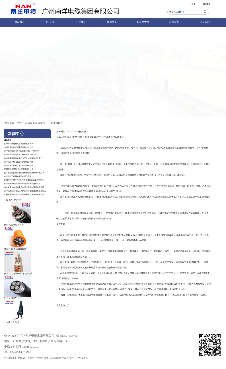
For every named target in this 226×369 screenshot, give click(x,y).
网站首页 (20, 22)
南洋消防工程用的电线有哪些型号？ (18, 176)
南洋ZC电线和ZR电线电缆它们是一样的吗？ (22, 151)
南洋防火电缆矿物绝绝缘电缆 (18, 273)
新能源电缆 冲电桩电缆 (15, 249)
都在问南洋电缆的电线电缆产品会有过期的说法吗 (24, 187)
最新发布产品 (13, 200)
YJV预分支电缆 (11, 322)
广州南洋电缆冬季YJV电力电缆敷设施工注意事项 (24, 180)
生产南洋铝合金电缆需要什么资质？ (18, 144)
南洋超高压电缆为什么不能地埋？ (44, 123)
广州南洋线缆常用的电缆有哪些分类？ (19, 169)
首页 (193, 4)
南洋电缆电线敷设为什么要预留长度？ (19, 165)
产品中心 (81, 22)
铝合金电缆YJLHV (13, 298)
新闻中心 (112, 22)
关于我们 (50, 22)
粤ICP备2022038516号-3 (18, 352)
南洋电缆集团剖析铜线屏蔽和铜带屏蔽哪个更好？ (24, 173)
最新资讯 (7, 140)
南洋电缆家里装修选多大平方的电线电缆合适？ (23, 158)
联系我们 (205, 22)
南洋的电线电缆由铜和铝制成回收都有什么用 (22, 184)
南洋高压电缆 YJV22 (14, 224)
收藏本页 (206, 4)
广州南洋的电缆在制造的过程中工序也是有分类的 (24, 194)
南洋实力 (174, 22)
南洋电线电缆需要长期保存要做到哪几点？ (21, 155)
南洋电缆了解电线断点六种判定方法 (18, 162)
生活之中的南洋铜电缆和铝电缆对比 (18, 147)
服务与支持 (143, 22)
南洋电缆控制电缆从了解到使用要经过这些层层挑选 (25, 191)
